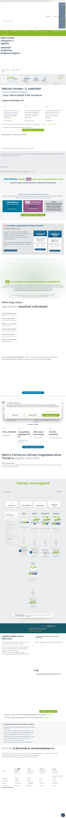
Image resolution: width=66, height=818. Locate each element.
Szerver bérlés (45, 31)
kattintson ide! (51, 1)
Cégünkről (48, 16)
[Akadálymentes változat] (35, 27)
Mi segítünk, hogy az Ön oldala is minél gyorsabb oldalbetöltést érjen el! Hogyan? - (29, 714)
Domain (26, 31)
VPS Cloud (35, 31)
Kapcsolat (55, 16)
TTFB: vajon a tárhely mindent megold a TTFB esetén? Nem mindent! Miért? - (27, 717)
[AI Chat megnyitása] (63, 815)
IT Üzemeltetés (5, 34)
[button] (48, 16)
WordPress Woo (16, 31)
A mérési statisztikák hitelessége (49, 124)
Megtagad (15, 415)
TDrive (57, 523)
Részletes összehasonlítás (24, 546)
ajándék (36, 520)
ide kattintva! (32, 171)
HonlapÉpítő (32, 522)
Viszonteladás (55, 31)
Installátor (21, 522)
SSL (63, 31)
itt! (30, 616)
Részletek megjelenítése (51, 411)
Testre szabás (33, 415)
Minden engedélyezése (51, 415)
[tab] (33, 313)
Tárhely (6, 31)
